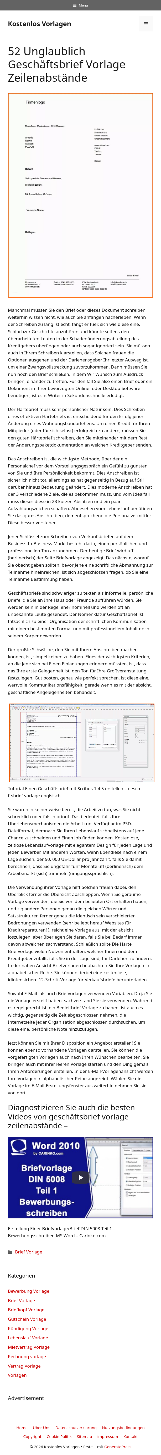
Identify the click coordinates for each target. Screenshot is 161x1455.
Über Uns (41, 1427)
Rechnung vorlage (27, 1356)
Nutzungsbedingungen (123, 1427)
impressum (107, 1436)
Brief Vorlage (28, 1252)
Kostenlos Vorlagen (39, 23)
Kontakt (130, 1436)
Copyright (32, 1436)
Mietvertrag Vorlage (29, 1347)
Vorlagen (17, 1375)
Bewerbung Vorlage (28, 1291)
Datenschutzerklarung (76, 1427)
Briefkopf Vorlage (26, 1310)
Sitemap (84, 1436)
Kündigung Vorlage (28, 1328)
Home (22, 1427)
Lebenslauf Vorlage (28, 1338)
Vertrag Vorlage (24, 1366)
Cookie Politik (59, 1436)
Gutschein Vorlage (27, 1319)
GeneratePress (117, 1446)
